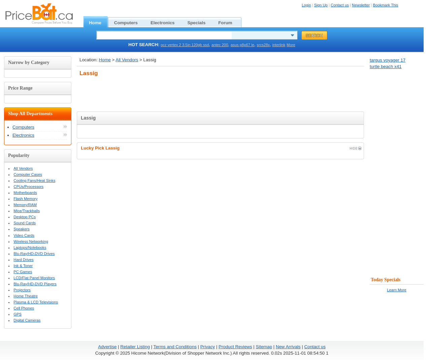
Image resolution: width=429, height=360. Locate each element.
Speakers (21, 229)
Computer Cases (27, 174)
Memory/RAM (25, 205)
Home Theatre (25, 296)
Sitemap (264, 346)
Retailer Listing (135, 346)
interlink (279, 45)
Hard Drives (23, 260)
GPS (17, 314)
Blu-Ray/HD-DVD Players (35, 284)
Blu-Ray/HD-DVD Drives (34, 254)
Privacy (207, 346)
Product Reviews (235, 346)
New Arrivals (288, 346)
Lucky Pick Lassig (221, 148)
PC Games (22, 272)
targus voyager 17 (387, 60)
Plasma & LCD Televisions (35, 302)
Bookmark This (385, 5)
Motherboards (25, 193)
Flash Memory (25, 199)
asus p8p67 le (242, 45)
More (291, 45)
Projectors (22, 290)
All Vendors (127, 59)
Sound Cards (24, 223)
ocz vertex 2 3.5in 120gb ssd (185, 45)
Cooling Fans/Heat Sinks (34, 180)
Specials (200, 22)
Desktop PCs (24, 217)
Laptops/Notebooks (29, 248)
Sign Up (321, 5)
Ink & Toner (23, 266)
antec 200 (219, 45)
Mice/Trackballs (26, 211)
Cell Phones (23, 308)
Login (306, 5)
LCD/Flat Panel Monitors (34, 278)
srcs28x (263, 45)
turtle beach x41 (385, 66)
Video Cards (23, 235)
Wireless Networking (30, 241)
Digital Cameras (26, 320)
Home (99, 22)
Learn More (396, 290)
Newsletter (361, 5)
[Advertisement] (220, 92)
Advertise (107, 346)
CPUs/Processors (28, 187)
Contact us (340, 5)
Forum (228, 22)
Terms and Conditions (175, 346)
